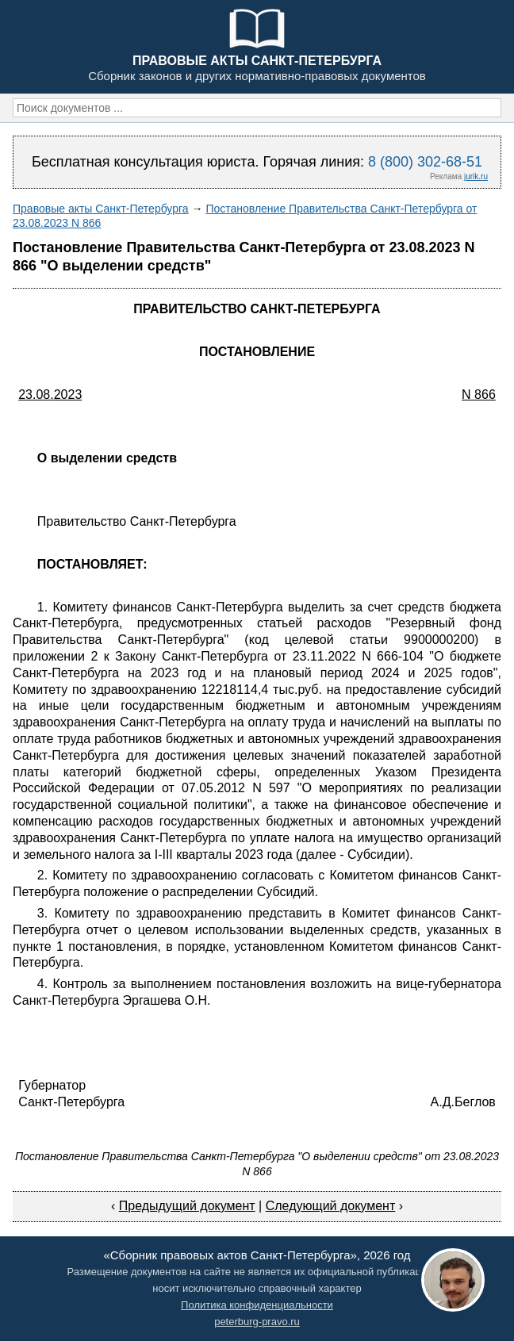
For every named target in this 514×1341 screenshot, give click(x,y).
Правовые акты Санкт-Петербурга (101, 208)
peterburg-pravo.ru (257, 1322)
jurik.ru (476, 176)
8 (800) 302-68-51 (425, 162)
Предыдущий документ (187, 1206)
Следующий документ (331, 1206)
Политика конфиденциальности (257, 1305)
